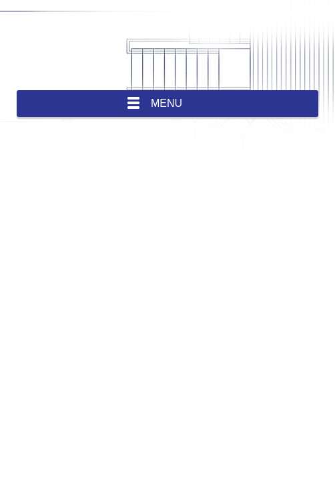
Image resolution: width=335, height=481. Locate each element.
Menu (166, 103)
